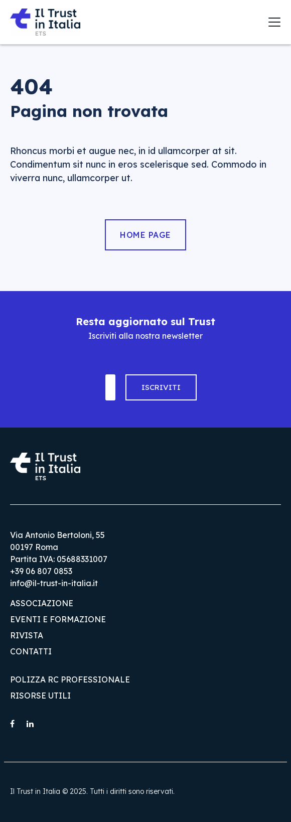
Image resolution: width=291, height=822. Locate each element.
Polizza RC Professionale (70, 679)
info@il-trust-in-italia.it (54, 583)
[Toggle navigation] (274, 22)
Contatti (31, 651)
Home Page (145, 235)
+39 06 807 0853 (41, 571)
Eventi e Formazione (58, 619)
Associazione (41, 603)
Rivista (26, 635)
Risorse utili (40, 696)
